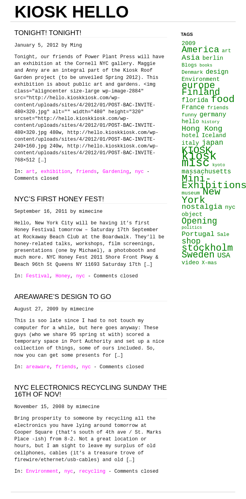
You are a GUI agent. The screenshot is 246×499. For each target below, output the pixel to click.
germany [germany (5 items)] (212, 114)
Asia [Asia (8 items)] (190, 57)
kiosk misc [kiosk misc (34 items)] (199, 160)
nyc (139, 172)
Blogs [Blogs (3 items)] (189, 65)
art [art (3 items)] (226, 51)
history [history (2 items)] (211, 122)
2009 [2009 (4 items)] (188, 43)
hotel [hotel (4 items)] (190, 135)
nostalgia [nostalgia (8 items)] (202, 206)
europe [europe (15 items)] (198, 86)
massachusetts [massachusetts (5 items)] (206, 171)
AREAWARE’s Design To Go (62, 297)
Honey (62, 276)
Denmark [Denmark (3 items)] (192, 72)
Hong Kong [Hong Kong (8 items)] (202, 128)
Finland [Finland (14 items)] (201, 92)
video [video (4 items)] (190, 262)
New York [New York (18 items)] (201, 196)
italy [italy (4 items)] (190, 143)
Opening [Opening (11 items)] (199, 221)
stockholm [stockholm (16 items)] (207, 248)
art (30, 172)
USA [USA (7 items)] (223, 255)
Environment (42, 471)
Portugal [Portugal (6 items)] (198, 234)
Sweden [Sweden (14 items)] (198, 255)
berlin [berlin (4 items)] (213, 58)
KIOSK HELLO (71, 11)
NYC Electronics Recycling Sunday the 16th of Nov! (90, 390)
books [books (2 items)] (205, 65)
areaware (37, 367)
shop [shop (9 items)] (191, 241)
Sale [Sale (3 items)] (223, 235)
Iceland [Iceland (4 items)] (214, 135)
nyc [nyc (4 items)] (230, 207)
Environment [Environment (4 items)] (201, 79)
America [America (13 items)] (200, 50)
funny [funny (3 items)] (189, 115)
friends (86, 172)
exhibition (55, 172)
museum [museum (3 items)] (191, 193)
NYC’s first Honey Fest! (59, 199)
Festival (37, 276)
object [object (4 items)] (192, 214)
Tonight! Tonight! (48, 33)
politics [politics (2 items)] (192, 227)
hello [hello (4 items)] (190, 121)
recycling (92, 471)
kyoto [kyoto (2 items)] (218, 165)
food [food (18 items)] (222, 99)
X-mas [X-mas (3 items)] (209, 263)
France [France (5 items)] (193, 107)
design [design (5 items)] (217, 72)
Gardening (116, 172)
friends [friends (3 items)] (217, 108)
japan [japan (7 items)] (212, 143)
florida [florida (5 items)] (195, 100)
